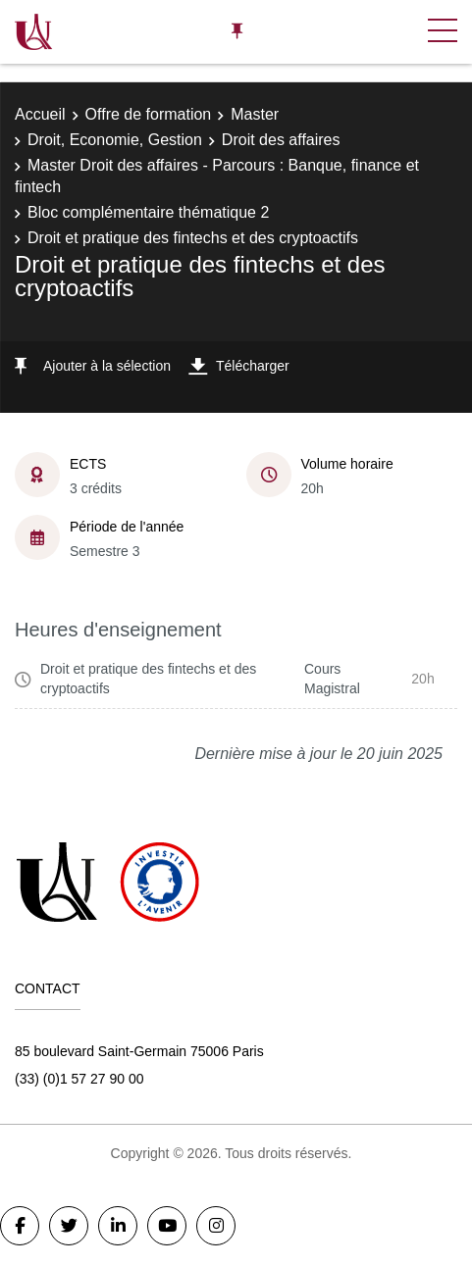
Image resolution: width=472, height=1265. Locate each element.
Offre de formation (148, 114)
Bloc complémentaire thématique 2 (148, 212)
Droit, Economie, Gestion (114, 139)
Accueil (40, 114)
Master (255, 114)
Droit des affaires (281, 139)
